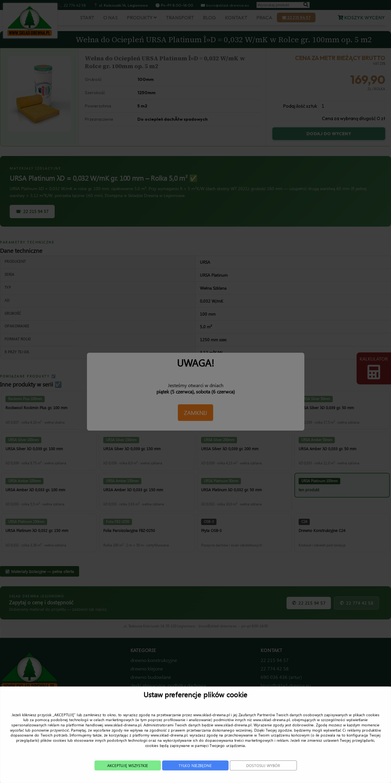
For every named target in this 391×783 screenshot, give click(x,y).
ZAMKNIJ (195, 412)
